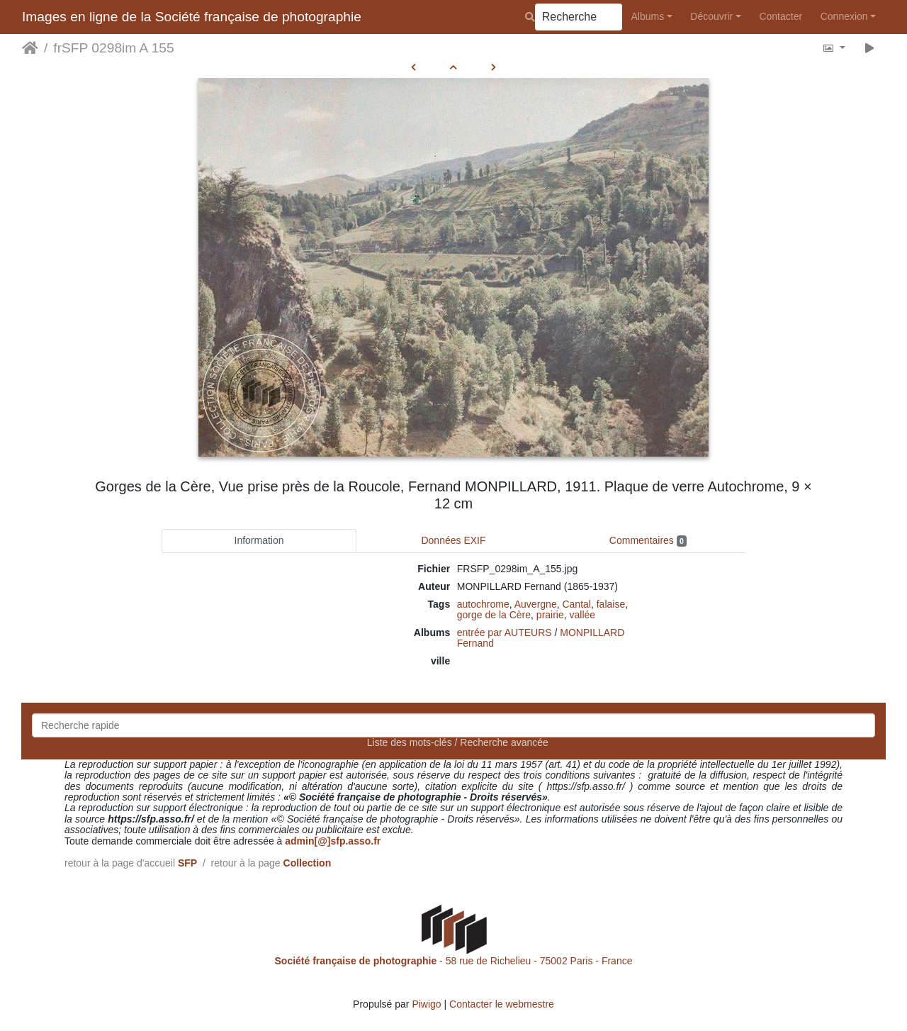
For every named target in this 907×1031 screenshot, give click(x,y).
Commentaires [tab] (648, 541)
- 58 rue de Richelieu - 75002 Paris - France (454, 960)
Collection (307, 863)
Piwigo (426, 1004)
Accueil (30, 48)
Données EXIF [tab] (453, 540)
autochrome (483, 604)
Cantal (576, 604)
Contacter (780, 16)
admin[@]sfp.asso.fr (333, 841)
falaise (611, 604)
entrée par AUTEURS (504, 632)
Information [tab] (259, 540)
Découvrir (711, 16)
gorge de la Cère (494, 614)
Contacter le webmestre (501, 1004)
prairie (550, 614)
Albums (648, 16)
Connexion (844, 16)
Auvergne (535, 604)
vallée (583, 614)
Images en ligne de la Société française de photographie (191, 16)
